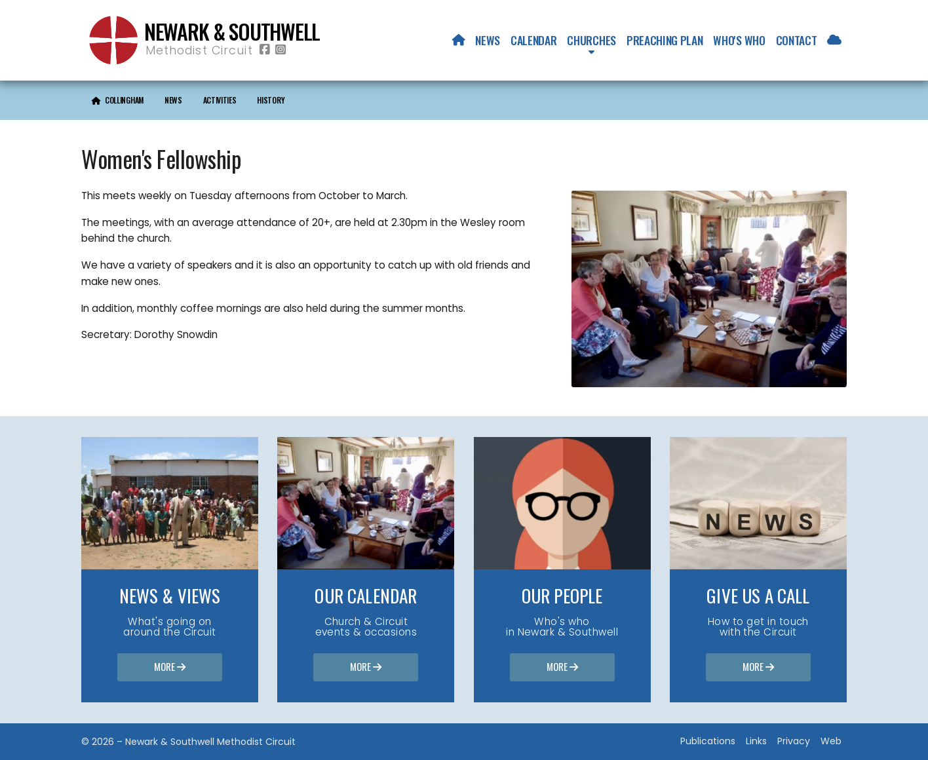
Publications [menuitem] (707, 741)
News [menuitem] (487, 39)
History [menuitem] (270, 99)
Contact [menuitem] (796, 39)
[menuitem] (459, 40)
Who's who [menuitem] (739, 39)
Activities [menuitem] (220, 99)
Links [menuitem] (756, 741)
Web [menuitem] (831, 741)
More (169, 667)
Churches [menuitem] (591, 39)
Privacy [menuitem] (793, 741)
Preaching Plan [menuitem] (665, 39)
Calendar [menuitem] (533, 39)
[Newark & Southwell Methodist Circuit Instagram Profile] (280, 50)
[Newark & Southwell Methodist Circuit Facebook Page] (265, 50)
